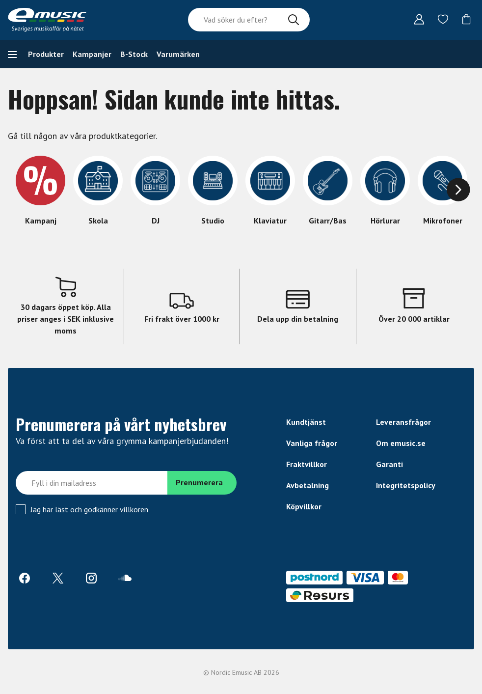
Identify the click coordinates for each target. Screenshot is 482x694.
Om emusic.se (401, 443)
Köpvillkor (303, 506)
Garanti (389, 464)
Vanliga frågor (311, 443)
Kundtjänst (306, 422)
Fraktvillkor (306, 464)
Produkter (46, 54)
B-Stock (134, 54)
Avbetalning (307, 485)
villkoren (134, 509)
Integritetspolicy (405, 485)
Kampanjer (92, 54)
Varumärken (178, 54)
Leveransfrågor (403, 422)
